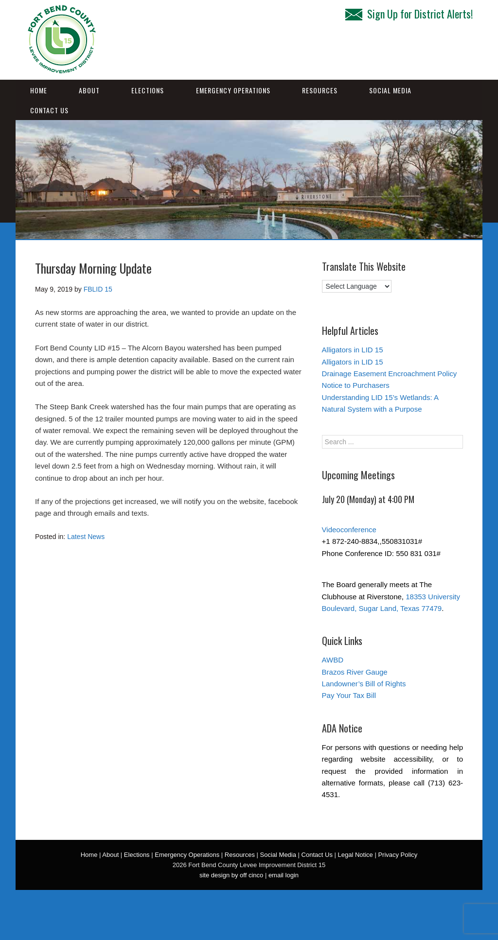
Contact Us (49, 110)
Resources (320, 90)
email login (283, 875)
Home (38, 90)
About (89, 90)
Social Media (390, 90)
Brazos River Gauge (355, 672)
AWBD (332, 660)
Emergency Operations (233, 90)
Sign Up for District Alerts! (409, 13)
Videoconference (349, 529)
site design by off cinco (231, 875)
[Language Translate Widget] (356, 286)
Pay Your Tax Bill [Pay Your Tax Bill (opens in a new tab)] (349, 695)
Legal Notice (355, 854)
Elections (147, 90)
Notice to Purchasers (356, 385)
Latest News (86, 536)
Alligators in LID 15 (352, 350)
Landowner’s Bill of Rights (364, 683)
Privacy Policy (397, 854)
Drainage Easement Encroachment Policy (389, 373)
